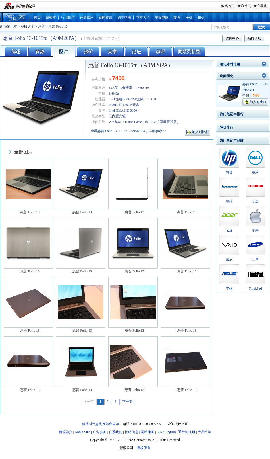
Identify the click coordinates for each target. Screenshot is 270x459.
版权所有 (143, 448)
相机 (201, 17)
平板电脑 (162, 17)
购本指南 (124, 17)
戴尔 (255, 172)
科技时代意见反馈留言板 (100, 424)
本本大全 (143, 17)
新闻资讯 (105, 17)
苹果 (255, 230)
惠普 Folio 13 (57, 26)
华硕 (229, 288)
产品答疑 (204, 432)
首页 (37, 17)
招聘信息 (131, 432)
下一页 (127, 402)
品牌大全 (27, 26)
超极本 (51, 17)
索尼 (229, 259)
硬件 (177, 17)
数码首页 (228, 6)
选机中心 (232, 38)
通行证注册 (186, 432)
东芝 (255, 201)
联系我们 (115, 432)
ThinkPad (255, 288)
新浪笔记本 (8, 26)
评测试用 (87, 17)
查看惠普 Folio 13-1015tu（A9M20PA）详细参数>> (128, 131)
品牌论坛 (254, 38)
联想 (229, 201)
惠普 (41, 26)
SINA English (166, 432)
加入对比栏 (200, 132)
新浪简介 (65, 432)
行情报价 (68, 17)
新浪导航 (260, 6)
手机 (189, 17)
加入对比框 (258, 102)
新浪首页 (244, 6)
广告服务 (99, 432)
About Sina (82, 432)
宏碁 (229, 230)
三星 (255, 259)
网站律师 (147, 432)
